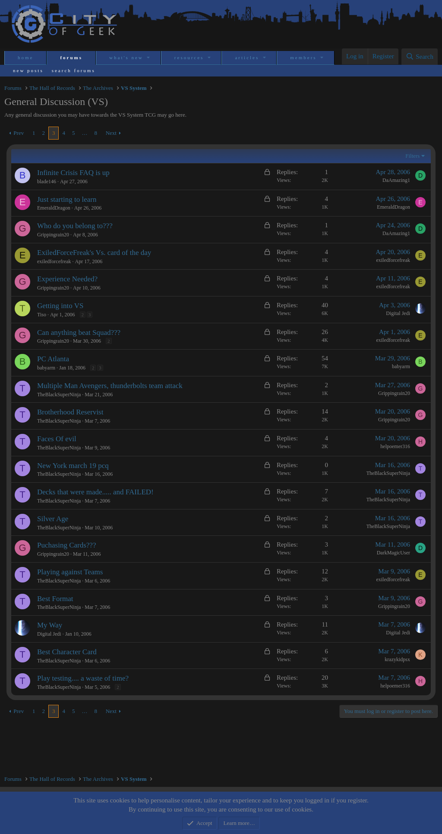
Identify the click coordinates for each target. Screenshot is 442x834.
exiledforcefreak (54, 261)
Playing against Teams (70, 572)
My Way (49, 625)
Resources (189, 57)
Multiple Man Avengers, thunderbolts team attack (110, 386)
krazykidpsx (397, 659)
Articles (247, 57)
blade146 (46, 181)
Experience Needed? (67, 279)
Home (25, 57)
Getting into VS (60, 306)
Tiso (41, 315)
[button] (149, 57)
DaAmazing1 (396, 180)
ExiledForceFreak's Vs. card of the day (94, 252)
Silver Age (52, 519)
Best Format (55, 599)
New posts (28, 70)
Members (303, 57)
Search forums (73, 70)
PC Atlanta (53, 359)
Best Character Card (67, 652)
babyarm (46, 368)
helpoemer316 (395, 446)
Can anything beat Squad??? (78, 332)
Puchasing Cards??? (66, 545)
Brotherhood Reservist (70, 412)
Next (111, 133)
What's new (126, 57)
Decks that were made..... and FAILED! (95, 492)
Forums (71, 57)
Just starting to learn (66, 199)
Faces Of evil (56, 439)
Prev (18, 133)
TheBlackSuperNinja (59, 395)
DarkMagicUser (393, 553)
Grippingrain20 (53, 235)
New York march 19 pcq (73, 466)
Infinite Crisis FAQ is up (73, 173)
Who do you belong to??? (75, 226)
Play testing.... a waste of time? (83, 678)
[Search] (419, 56)
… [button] (84, 133)
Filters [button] (412, 156)
